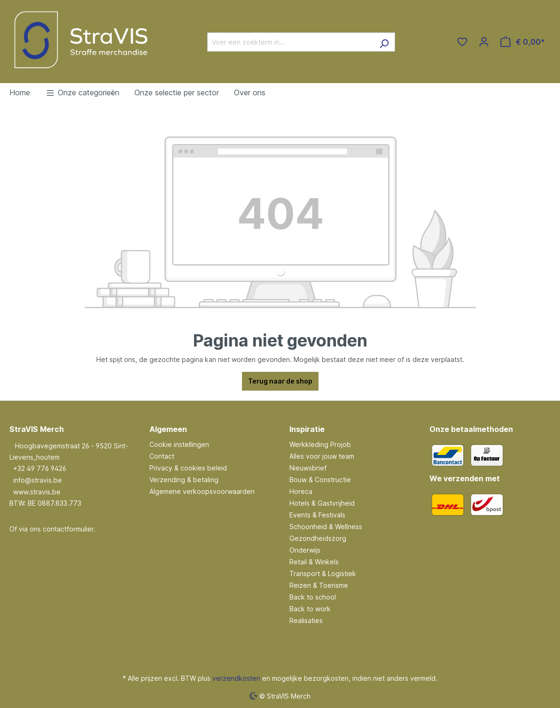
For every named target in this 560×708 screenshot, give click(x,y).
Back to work (310, 609)
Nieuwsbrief (308, 468)
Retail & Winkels (314, 562)
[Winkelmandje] (523, 42)
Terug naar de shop (280, 381)
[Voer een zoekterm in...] (290, 42)
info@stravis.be (37, 480)
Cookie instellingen (179, 444)
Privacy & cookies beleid (188, 468)
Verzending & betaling (183, 480)
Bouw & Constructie (320, 480)
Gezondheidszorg (317, 538)
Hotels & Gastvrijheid (322, 503)
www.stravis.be (37, 492)
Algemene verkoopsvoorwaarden (202, 491)
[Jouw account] (484, 42)
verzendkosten (236, 678)
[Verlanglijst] (462, 42)
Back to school (312, 597)
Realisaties (306, 620)
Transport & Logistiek (322, 573)
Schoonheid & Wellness (325, 527)
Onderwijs (304, 550)
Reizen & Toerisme (318, 585)
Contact (161, 456)
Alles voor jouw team (321, 456)
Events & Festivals (317, 515)
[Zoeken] (384, 42)
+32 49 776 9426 (39, 468)
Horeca (300, 491)
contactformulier (68, 529)
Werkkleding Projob (320, 444)
